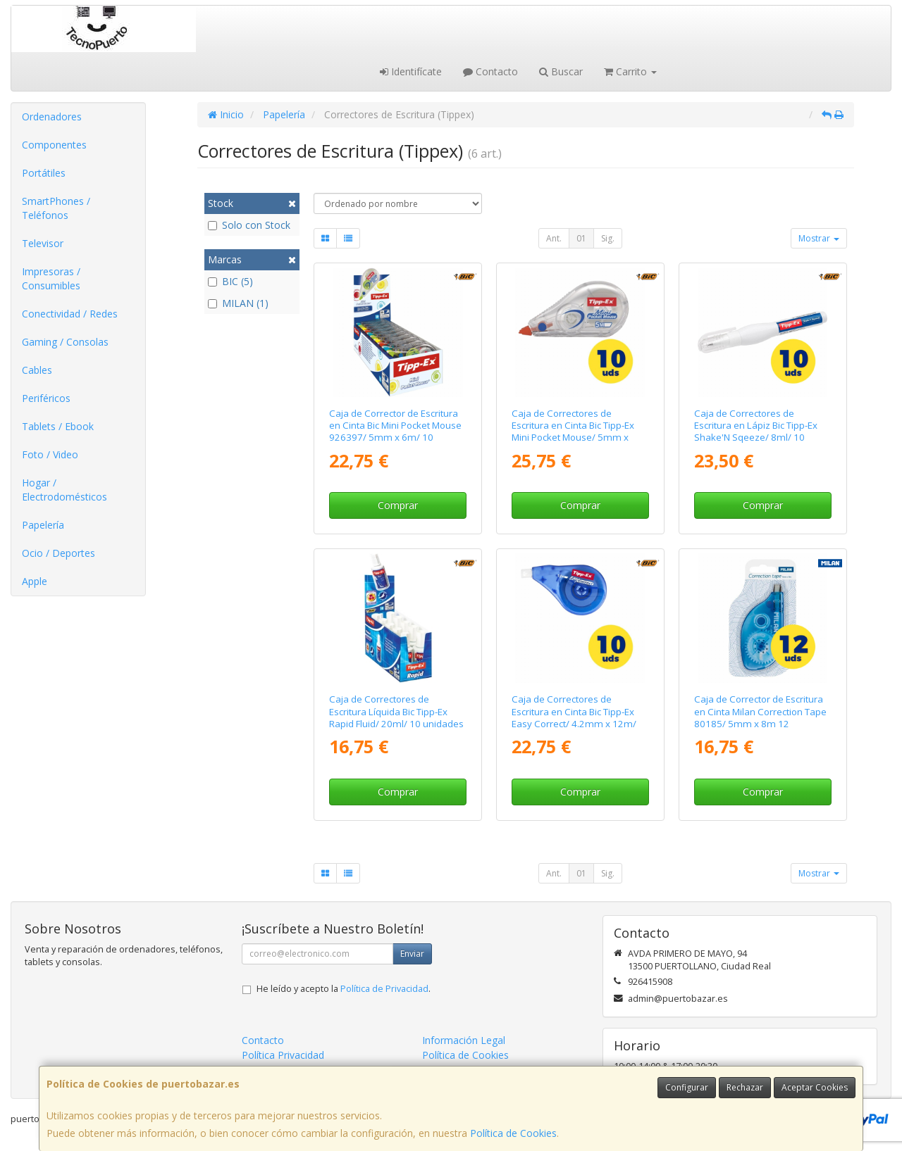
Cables (37, 370)
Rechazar (745, 1087)
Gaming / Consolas (65, 341)
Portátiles (44, 173)
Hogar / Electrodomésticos (64, 489)
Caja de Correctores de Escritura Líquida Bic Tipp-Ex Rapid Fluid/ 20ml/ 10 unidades (396, 711)
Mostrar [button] (818, 238)
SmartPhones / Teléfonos (56, 208)
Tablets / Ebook (58, 426)
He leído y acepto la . (344, 989)
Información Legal (463, 1040)
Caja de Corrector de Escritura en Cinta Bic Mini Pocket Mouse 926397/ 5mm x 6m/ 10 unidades (395, 431)
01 (581, 238)
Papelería (43, 525)
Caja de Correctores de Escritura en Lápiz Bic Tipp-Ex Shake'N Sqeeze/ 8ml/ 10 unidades (755, 431)
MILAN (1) (238, 303)
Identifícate (411, 71)
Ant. (554, 238)
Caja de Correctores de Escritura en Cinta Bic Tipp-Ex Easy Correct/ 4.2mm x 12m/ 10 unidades (574, 717)
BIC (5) (230, 281)
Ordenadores (52, 116)
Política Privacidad (283, 1055)
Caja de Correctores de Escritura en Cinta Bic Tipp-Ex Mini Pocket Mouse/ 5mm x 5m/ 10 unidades (573, 431)
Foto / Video (50, 454)
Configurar (686, 1087)
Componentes (54, 144)
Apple (34, 581)
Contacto (490, 71)
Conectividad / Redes (70, 313)
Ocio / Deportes (58, 553)
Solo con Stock (249, 225)
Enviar (412, 954)
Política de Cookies (513, 1133)
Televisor (42, 243)
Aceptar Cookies (814, 1087)
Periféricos (46, 398)
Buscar (561, 71)
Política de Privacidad (384, 989)
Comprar (398, 505)
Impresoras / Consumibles (51, 278)
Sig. (607, 238)
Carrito (630, 71)
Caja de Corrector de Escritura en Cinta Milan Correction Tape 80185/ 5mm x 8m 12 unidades (760, 717)
